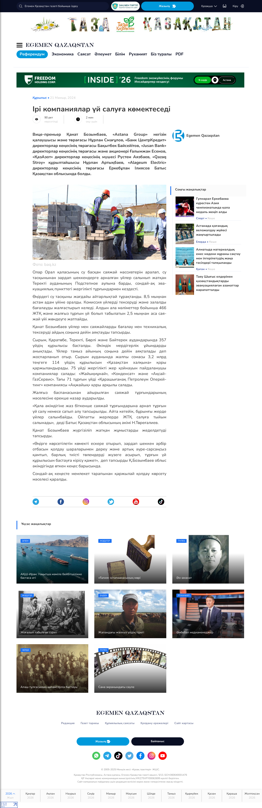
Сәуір (91, 796)
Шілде (151, 796)
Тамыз (171, 796)
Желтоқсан (252, 796)
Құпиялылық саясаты (120, 723)
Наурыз (71, 796)
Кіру (238, 6)
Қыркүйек (191, 796)
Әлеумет (103, 54)
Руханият (138, 54)
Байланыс (157, 741)
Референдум (32, 54)
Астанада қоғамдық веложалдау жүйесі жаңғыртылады (212, 230)
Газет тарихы (90, 723)
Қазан (212, 796)
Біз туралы (161, 54)
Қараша (232, 796)
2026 (10, 796)
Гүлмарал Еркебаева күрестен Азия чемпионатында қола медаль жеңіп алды (213, 205)
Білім (120, 54)
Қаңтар (30, 796)
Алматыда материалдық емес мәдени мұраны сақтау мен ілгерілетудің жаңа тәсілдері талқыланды (218, 256)
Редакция (68, 723)
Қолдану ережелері (154, 723)
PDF (179, 54)
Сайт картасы (183, 723)
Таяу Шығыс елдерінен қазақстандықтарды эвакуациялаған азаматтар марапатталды (217, 283)
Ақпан (50, 796)
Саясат (84, 54)
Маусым (131, 796)
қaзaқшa (209, 6)
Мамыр (111, 796)
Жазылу (167, 6)
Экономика (63, 54)
